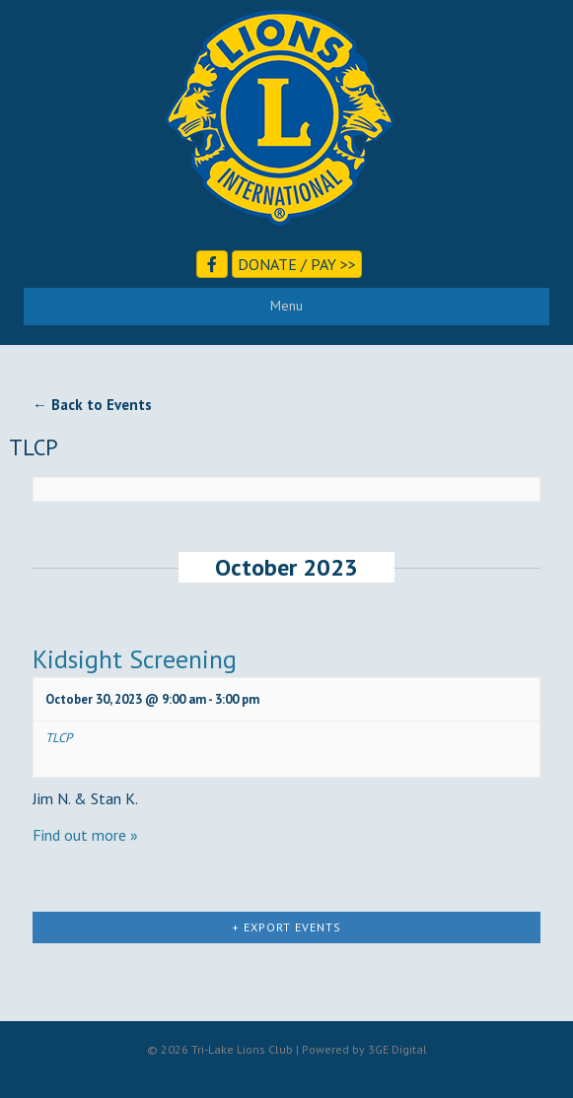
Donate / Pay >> (297, 264)
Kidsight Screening (135, 659)
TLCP (58, 737)
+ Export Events (286, 927)
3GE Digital (397, 1049)
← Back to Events (92, 404)
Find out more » (85, 835)
